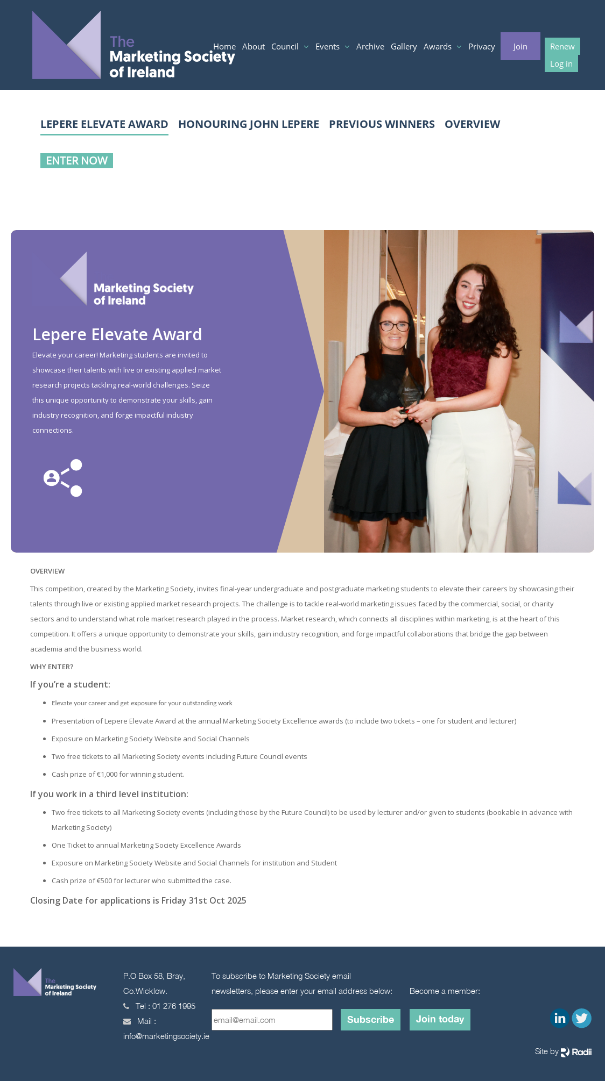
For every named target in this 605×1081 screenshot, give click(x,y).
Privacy (481, 46)
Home (224, 46)
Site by (563, 1051)
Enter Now (77, 160)
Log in (561, 63)
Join (520, 46)
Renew (562, 46)
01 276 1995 (173, 1006)
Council (286, 46)
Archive (370, 46)
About (253, 46)
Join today (440, 1019)
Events (328, 46)
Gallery (404, 46)
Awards (439, 46)
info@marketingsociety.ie (166, 1036)
